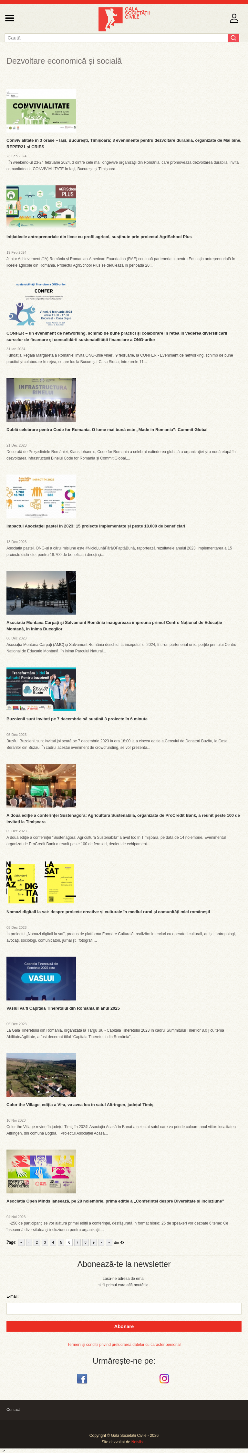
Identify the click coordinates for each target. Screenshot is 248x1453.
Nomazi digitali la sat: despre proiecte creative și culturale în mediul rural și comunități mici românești (108, 911)
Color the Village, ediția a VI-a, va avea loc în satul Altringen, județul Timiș (79, 1104)
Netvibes (139, 1442)
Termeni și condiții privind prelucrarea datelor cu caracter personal (124, 1344)
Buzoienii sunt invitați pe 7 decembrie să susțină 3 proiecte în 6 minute (77, 718)
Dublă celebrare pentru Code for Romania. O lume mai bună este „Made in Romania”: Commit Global (107, 429)
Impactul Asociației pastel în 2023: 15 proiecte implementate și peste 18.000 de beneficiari (95, 526)
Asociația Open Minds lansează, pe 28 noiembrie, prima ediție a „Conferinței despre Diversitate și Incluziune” (115, 1201)
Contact (13, 1409)
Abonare (124, 1326)
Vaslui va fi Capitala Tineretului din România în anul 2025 (63, 1008)
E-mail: (12, 1296)
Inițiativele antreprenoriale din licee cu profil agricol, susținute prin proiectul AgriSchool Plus (99, 236)
